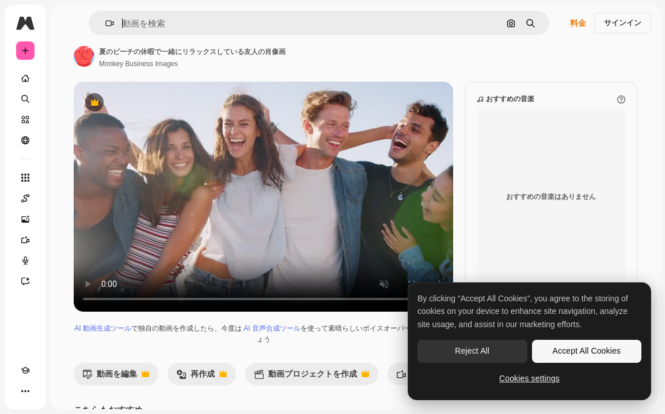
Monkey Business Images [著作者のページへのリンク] (138, 64)
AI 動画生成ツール (102, 328)
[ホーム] (25, 78)
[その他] (25, 391)
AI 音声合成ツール (272, 328)
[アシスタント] (25, 281)
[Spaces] (25, 198)
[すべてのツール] (25, 177)
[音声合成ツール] (25, 260)
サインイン (622, 22)
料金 (578, 23)
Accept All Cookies (587, 350)
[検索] (25, 99)
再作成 (201, 377)
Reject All (472, 350)
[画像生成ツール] (25, 219)
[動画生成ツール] (25, 240)
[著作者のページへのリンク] (84, 56)
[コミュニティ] (25, 140)
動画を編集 (115, 377)
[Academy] (25, 370)
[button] (105, 23)
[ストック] (25, 119)
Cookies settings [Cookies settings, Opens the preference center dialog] (529, 378)
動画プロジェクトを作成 (311, 377)
